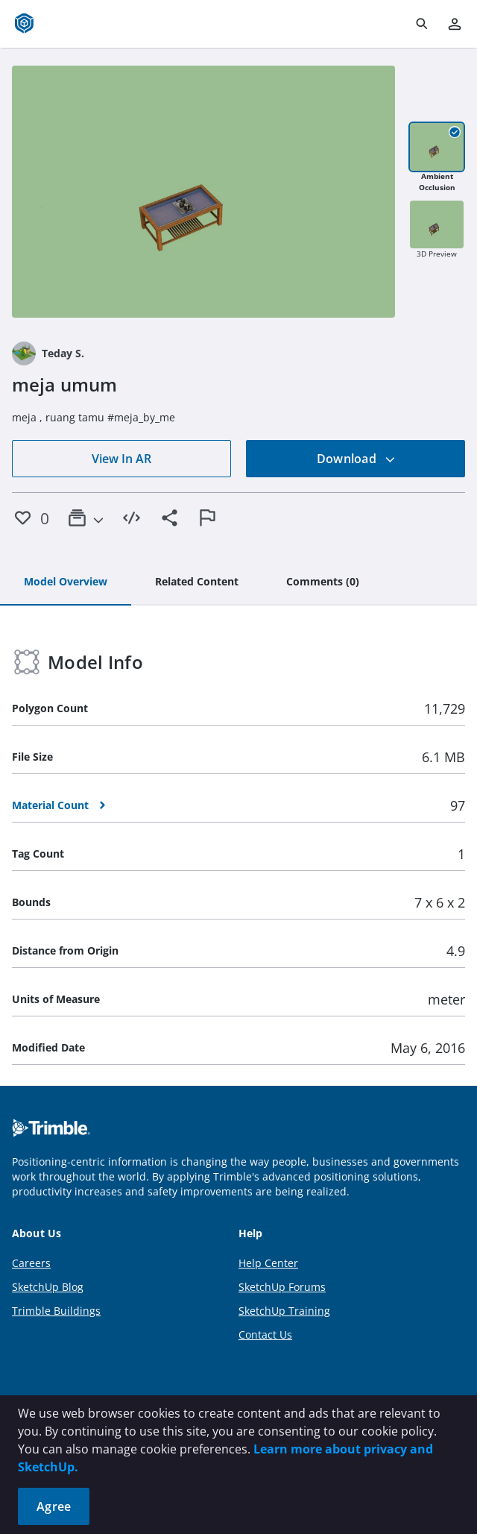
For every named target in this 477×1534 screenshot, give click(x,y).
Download (356, 458)
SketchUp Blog (47, 1287)
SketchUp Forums (282, 1287)
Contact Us (265, 1334)
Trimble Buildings (56, 1311)
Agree (54, 1506)
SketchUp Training (284, 1311)
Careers (31, 1263)
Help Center (268, 1263)
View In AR (121, 458)
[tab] (65, 582)
